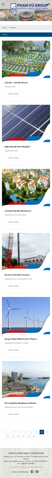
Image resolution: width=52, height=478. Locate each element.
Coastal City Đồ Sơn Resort (18, 211)
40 (34, 436)
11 (47, 432)
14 (18, 436)
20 (29, 436)
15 (23, 436)
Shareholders (23, 472)
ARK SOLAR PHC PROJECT (18, 147)
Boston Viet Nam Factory (17, 275)
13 (13, 436)
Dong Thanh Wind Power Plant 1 (21, 339)
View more (13, 94)
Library (14, 472)
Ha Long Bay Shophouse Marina (20, 403)
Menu (26, 34)
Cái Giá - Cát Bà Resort (16, 82)
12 (8, 436)
